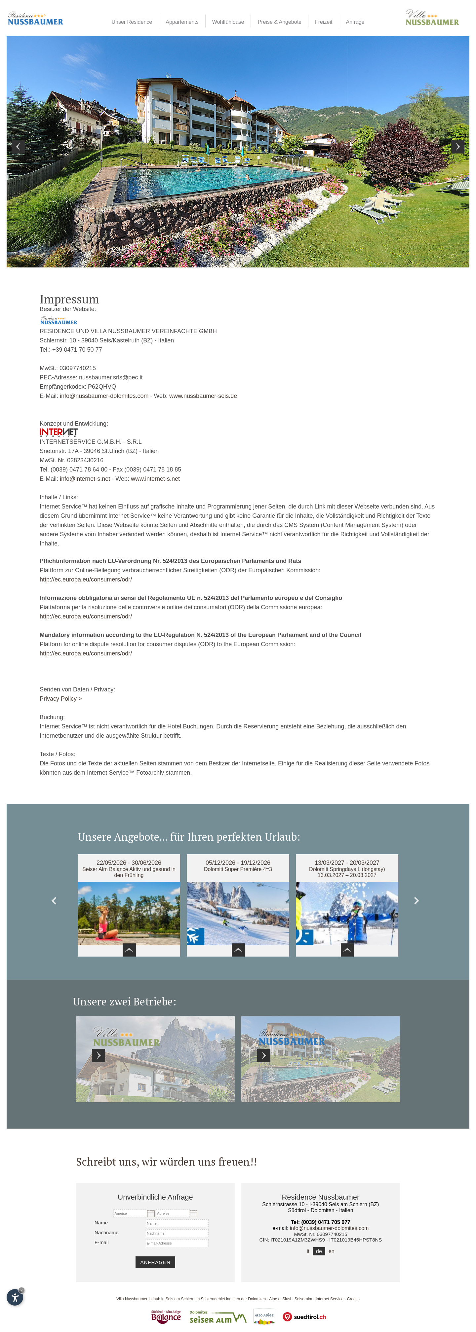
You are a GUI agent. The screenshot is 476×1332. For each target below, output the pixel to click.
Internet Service (329, 1299)
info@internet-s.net (85, 478)
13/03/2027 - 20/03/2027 (347, 862)
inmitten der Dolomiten (246, 1299)
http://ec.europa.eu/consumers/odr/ (86, 579)
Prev (18, 147)
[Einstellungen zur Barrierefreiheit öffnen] (15, 1297)
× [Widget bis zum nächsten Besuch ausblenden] (21, 1290)
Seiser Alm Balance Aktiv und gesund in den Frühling (129, 872)
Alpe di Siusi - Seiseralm (290, 1299)
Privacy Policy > (61, 698)
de (319, 1251)
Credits (353, 1299)
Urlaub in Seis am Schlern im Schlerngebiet (186, 1299)
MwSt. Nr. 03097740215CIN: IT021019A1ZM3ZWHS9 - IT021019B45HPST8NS (320, 1237)
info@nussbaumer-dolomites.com (104, 396)
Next (457, 147)
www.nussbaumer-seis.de (203, 396)
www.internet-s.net (155, 478)
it (308, 1251)
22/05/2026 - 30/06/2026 (129, 862)
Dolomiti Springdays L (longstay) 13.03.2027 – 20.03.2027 (347, 872)
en (332, 1251)
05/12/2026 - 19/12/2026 (238, 862)
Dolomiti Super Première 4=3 (238, 869)
